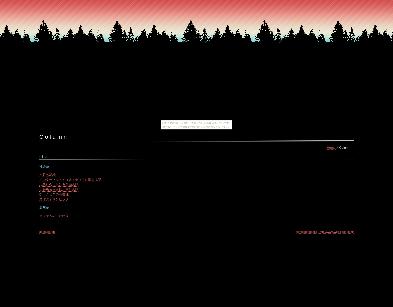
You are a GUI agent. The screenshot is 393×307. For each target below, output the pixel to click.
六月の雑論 (47, 175)
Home (331, 147)
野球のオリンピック (54, 199)
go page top (47, 231)
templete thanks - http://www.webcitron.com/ (325, 231)
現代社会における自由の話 (58, 184)
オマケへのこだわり (54, 216)
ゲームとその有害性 (54, 194)
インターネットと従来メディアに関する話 (70, 180)
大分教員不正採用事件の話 (58, 189)
